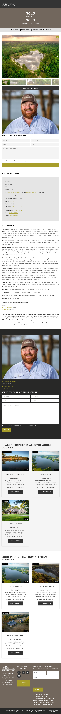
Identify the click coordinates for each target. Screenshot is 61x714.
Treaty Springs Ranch (46, 586)
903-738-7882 (6, 309)
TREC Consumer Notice (31, 710)
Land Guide (49, 700)
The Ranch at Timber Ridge (15, 475)
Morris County (28, 23)
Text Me (5, 389)
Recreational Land (31, 192)
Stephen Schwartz (19, 210)
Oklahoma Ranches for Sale (43, 698)
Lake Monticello (45, 475)
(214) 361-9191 (6, 682)
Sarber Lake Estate (15, 524)
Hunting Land (16, 192)
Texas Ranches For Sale (41, 694)
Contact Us (37, 702)
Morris (12, 201)
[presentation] (45, 683)
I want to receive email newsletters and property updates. (18, 160)
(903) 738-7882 (13, 213)
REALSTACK (53, 711)
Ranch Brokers (38, 700)
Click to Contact (13, 215)
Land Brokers (48, 704)
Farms (10, 192)
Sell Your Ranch (48, 702)
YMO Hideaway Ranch (15, 636)
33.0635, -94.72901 (16, 206)
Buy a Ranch (37, 704)
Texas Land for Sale (40, 696)
